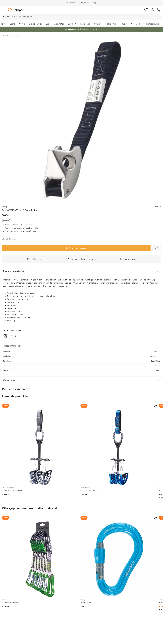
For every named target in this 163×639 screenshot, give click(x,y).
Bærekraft (73, 616)
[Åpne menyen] (3, 10)
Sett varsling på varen (76, 248)
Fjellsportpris (112, 24)
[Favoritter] (146, 10)
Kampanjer (85, 24)
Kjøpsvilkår (85, 635)
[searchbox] (84, 16)
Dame (12, 24)
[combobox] (81, 17)
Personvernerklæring (72, 635)
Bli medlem (152, 578)
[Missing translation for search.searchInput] (4, 17)
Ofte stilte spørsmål (12, 600)
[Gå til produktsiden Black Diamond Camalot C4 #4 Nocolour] (27, 434)
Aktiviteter (59, 24)
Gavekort (72, 24)
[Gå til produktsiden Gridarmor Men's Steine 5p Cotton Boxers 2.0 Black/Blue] (131, 519)
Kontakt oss (8, 620)
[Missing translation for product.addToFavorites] (156, 248)
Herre (3, 24)
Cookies (95, 635)
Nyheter (97, 24)
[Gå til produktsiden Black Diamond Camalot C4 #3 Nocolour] (79, 434)
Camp (15, 35)
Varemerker (136, 24)
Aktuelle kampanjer (44, 600)
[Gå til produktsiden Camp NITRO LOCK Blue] (79, 519)
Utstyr (22, 24)
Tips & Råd (7, 612)
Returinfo (7, 608)
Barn (48, 24)
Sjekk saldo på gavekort (13, 604)
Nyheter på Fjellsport (45, 604)
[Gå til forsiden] (15, 10)
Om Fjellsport (75, 600)
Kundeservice (152, 24)
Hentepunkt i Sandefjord (14, 616)
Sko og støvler (35, 24)
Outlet (124, 24)
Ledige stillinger (76, 612)
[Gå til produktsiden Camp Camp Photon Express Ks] (27, 519)
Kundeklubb (74, 604)
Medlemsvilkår (75, 608)
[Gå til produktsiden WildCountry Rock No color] (131, 434)
